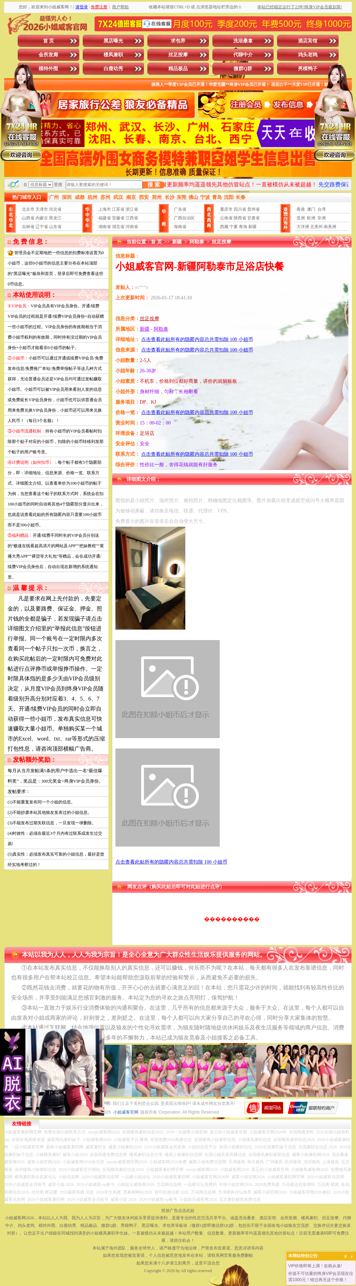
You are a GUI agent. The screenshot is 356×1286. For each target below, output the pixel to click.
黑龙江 (55, 218)
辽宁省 (41, 226)
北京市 (28, 209)
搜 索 (153, 185)
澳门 (311, 209)
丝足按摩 (178, 54)
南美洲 (330, 226)
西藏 (224, 226)
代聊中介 (243, 54)
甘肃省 (253, 218)
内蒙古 (41, 218)
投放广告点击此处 (178, 1210)
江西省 (132, 218)
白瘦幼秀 (113, 68)
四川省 (240, 209)
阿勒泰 (196, 241)
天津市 (41, 209)
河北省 (55, 209)
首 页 (48, 40)
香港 (301, 209)
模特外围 (48, 68)
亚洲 (301, 218)
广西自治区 (184, 218)
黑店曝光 (113, 40)
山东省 (55, 226)
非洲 (321, 218)
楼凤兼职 (113, 54)
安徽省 (118, 218)
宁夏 (233, 226)
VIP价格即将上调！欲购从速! (315, 1265)
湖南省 (104, 226)
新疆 (252, 226)
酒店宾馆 (307, 40)
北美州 (316, 226)
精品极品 (178, 68)
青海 (243, 226)
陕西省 (240, 218)
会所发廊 (48, 54)
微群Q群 (243, 68)
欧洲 (311, 218)
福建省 (104, 218)
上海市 (104, 209)
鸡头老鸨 (307, 54)
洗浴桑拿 (243, 40)
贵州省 (253, 209)
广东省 (180, 209)
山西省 (28, 218)
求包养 (178, 40)
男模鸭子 (307, 68)
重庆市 (226, 209)
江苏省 (118, 209)
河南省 (132, 226)
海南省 (180, 226)
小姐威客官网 (125, 1112)
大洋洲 (303, 226)
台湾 (321, 209)
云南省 (226, 218)
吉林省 (28, 226)
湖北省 (118, 226)
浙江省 (132, 209)
